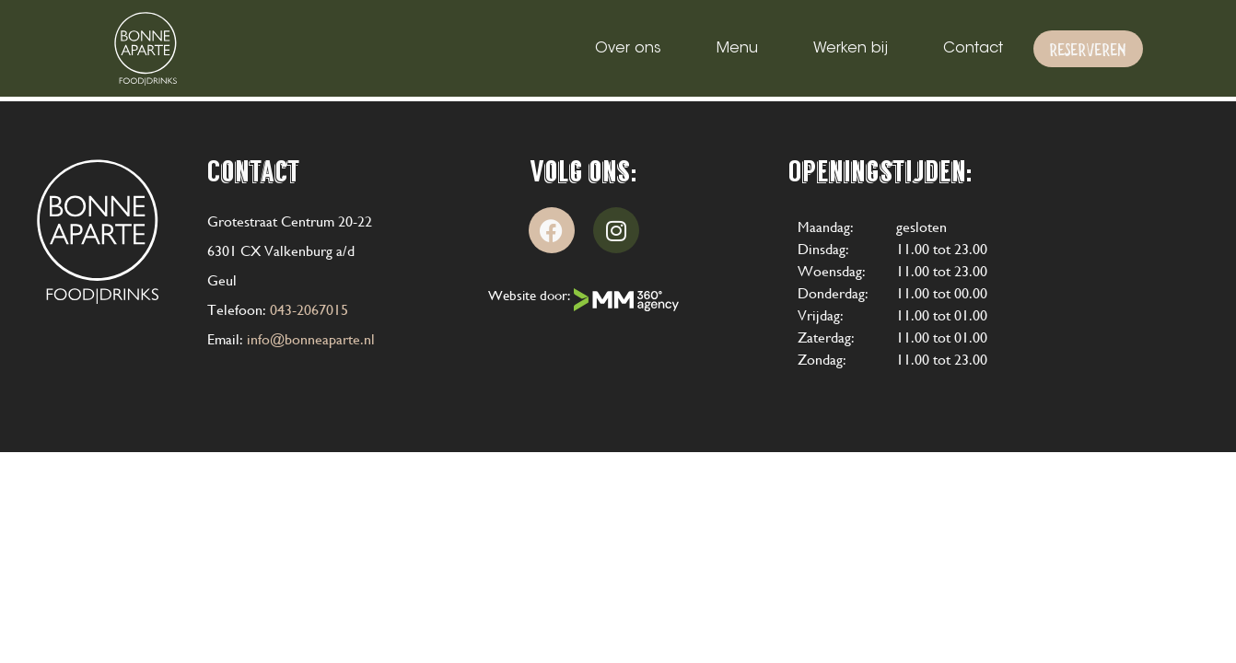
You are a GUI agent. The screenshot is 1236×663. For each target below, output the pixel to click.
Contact (973, 48)
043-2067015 (309, 310)
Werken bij (850, 48)
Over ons (628, 48)
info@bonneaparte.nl (311, 339)
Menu (737, 48)
